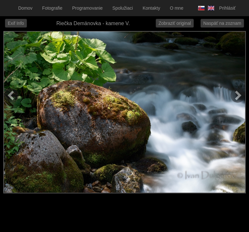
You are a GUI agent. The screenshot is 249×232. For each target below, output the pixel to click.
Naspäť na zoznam (222, 23)
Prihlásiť (227, 8)
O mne (176, 8)
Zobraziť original (174, 23)
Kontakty (151, 8)
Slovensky (200, 8)
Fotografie (52, 8)
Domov (25, 8)
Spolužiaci (122, 8)
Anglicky (209, 8)
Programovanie (87, 8)
